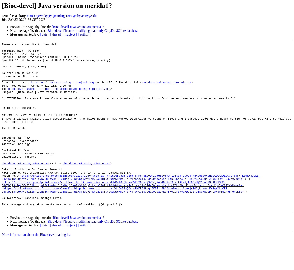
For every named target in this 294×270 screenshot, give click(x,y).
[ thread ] (56, 34)
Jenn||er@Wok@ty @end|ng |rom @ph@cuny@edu (62, 16)
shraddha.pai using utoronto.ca (166, 90)
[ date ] (44, 34)
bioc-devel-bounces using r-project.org (62, 90)
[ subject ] (70, 34)
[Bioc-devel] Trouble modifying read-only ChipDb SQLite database (92, 30)
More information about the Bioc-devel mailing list (36, 266)
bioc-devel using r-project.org (33, 98)
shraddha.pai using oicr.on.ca (25, 186)
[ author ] (84, 34)
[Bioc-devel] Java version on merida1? (78, 27)
